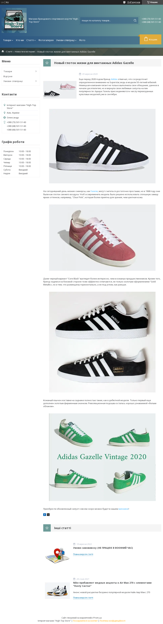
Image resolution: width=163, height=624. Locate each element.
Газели (94, 191)
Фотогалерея (46, 40)
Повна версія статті (83, 554)
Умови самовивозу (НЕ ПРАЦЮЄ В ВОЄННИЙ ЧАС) (103, 547)
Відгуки (7, 76)
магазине (124, 508)
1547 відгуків (133, 2)
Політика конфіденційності (112, 620)
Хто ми (20, 40)
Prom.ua (97, 617)
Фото (82, 40)
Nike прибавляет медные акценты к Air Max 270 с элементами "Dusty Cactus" (112, 584)
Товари (7, 40)
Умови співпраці (65, 40)
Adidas (114, 79)
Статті (30, 40)
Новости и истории (25, 51)
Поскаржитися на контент (85, 620)
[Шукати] (135, 20)
